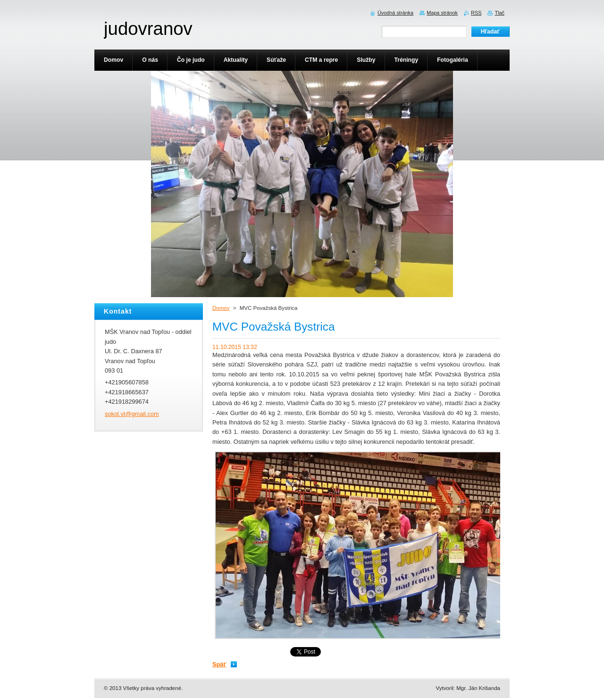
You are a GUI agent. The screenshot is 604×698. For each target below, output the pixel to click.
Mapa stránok (442, 13)
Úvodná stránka (395, 13)
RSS (476, 13)
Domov (220, 308)
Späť (219, 664)
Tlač (499, 13)
